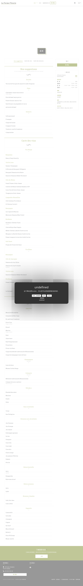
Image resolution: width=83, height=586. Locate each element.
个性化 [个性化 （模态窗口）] (49, 295)
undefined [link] (41, 300)
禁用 (44, 295)
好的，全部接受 (36, 295)
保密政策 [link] (42, 298)
